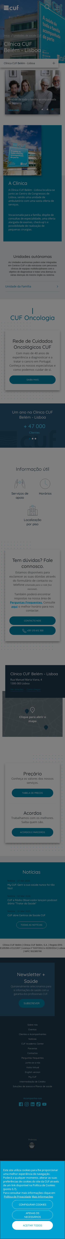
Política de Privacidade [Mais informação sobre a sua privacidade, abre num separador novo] (17, 1196)
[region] (32, 1200)
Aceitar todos (32, 1225)
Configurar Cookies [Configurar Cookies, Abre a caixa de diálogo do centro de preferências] (32, 1204)
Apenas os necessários (32, 1215)
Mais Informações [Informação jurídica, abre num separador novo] (42, 1196)
